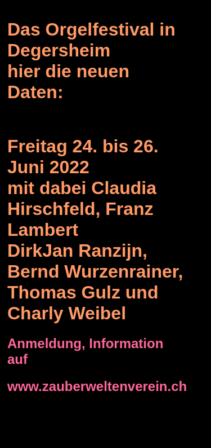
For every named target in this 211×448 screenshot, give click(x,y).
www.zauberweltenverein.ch (97, 386)
